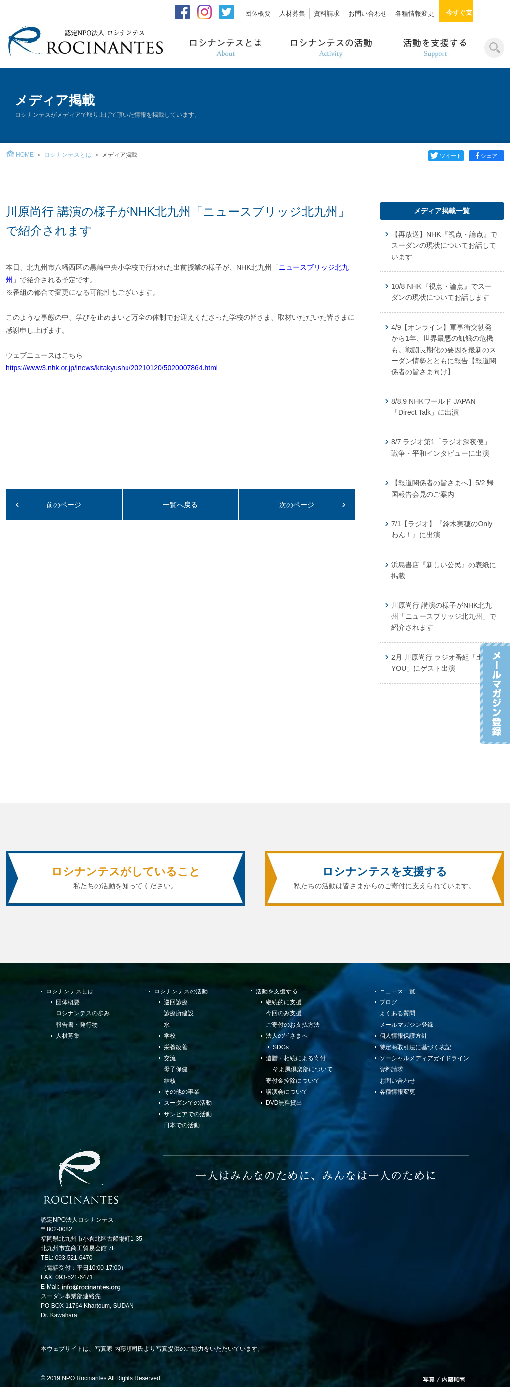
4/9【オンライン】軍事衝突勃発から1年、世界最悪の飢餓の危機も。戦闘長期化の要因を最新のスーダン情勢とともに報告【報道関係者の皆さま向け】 (443, 349)
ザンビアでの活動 (188, 1114)
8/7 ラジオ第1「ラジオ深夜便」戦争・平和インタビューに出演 (441, 447)
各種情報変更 (414, 13)
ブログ (388, 1002)
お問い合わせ (367, 13)
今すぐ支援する (475, 12)
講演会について (287, 1091)
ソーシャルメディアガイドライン (424, 1058)
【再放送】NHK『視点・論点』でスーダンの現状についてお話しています (444, 245)
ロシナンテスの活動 (181, 991)
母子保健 (176, 1069)
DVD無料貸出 (284, 1102)
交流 (170, 1058)
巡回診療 (176, 1002)
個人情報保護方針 (403, 1035)
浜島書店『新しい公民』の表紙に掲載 (443, 570)
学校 (170, 1035)
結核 (170, 1080)
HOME (25, 154)
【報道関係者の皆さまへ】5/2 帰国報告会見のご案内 (442, 488)
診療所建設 (179, 1013)
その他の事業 (182, 1091)
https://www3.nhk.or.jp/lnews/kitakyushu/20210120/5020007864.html (112, 368)
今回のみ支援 (284, 1013)
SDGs (281, 1047)
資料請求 (327, 13)
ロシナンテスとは (68, 154)
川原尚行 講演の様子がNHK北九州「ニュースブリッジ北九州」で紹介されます (443, 616)
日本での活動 (182, 1125)
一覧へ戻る (180, 505)
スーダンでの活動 (188, 1102)
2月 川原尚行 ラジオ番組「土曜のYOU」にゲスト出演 (444, 662)
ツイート (444, 156)
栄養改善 (176, 1047)
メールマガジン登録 (406, 1024)
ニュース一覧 (397, 991)
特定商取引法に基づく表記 (415, 1047)
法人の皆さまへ (287, 1035)
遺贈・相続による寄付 (296, 1058)
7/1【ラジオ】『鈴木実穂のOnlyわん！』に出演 (441, 529)
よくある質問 (397, 1013)
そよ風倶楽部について (303, 1069)
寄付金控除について (293, 1080)
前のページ (63, 505)
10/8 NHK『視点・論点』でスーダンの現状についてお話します (441, 291)
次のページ (296, 505)
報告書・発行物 (77, 1024)
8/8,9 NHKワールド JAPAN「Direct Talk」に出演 (433, 406)
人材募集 (292, 13)
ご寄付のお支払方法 (293, 1024)
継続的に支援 (284, 1002)
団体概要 (258, 13)
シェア (487, 156)
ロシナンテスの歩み (83, 1013)
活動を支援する (277, 991)
